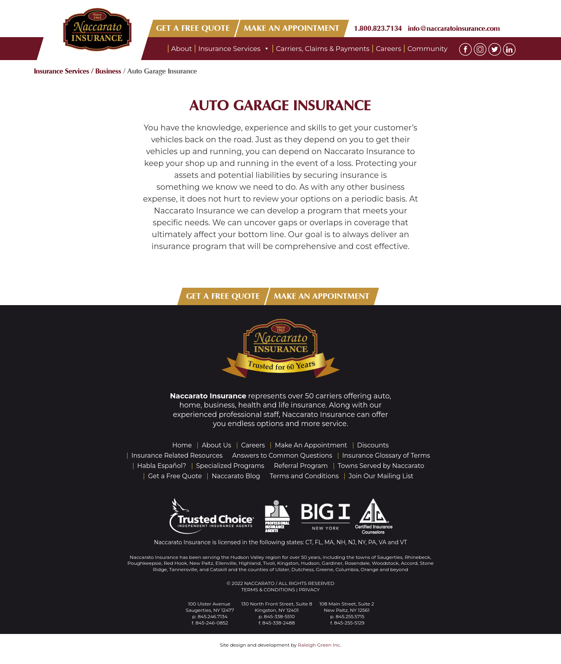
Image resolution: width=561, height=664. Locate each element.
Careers (388, 49)
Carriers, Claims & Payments (323, 49)
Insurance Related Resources (177, 455)
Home (182, 445)
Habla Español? (161, 466)
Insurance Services (234, 48)
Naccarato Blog (236, 476)
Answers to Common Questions (282, 455)
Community (427, 49)
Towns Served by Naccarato (381, 466)
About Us (216, 445)
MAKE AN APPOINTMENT (292, 28)
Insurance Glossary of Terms (386, 455)
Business (108, 71)
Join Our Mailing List (381, 476)
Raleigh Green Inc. (319, 645)
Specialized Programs (230, 466)
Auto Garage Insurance (280, 105)
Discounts (373, 445)
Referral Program (301, 466)
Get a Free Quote (175, 476)
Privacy (309, 589)
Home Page (156, 48)
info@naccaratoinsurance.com (454, 28)
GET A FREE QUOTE (193, 28)
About (181, 49)
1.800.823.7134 (378, 28)
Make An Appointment (311, 445)
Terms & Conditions (268, 589)
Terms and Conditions (304, 476)
